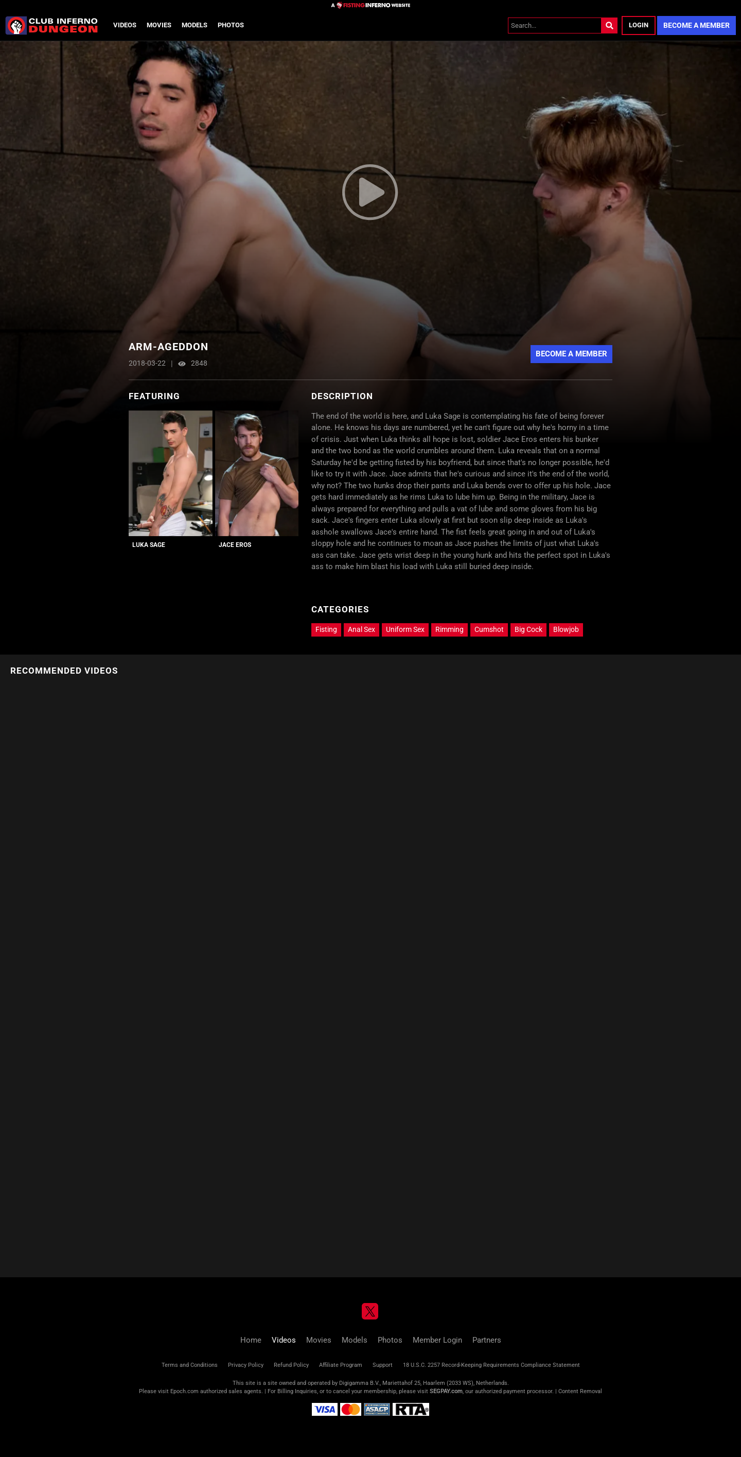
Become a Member (696, 25)
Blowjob (566, 629)
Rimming (449, 629)
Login (638, 25)
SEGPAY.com (446, 1391)
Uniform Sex (405, 629)
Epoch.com (184, 1391)
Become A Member (571, 353)
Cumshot (489, 629)
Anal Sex (361, 629)
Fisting (326, 629)
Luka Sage (148, 544)
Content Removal (580, 1391)
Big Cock (528, 629)
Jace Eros (235, 544)
